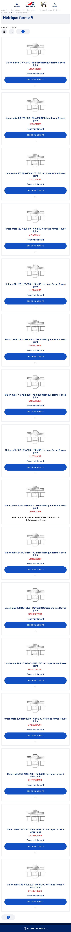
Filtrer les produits (35, 928)
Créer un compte (35, 80)
